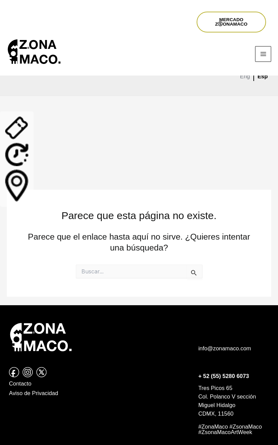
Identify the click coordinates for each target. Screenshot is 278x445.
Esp (262, 76)
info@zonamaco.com (224, 348)
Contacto (20, 383)
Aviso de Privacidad (33, 393)
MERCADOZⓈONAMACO (231, 22)
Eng (245, 76)
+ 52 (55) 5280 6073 (223, 376)
